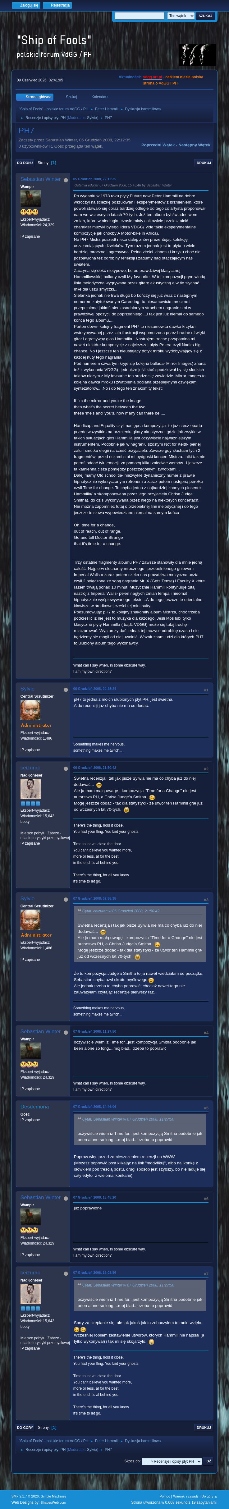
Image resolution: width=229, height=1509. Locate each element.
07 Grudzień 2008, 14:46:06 (94, 1106)
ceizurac (30, 768)
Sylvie (92, 118)
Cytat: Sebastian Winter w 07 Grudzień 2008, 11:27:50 (128, 1119)
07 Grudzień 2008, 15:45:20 (94, 1197)
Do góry (25, 1427)
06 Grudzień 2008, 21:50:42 (94, 767)
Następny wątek (194, 145)
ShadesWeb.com (53, 1502)
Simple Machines (53, 1496)
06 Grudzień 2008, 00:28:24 (94, 688)
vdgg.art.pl (152, 77)
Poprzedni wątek (158, 145)
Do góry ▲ (210, 1496)
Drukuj (204, 163)
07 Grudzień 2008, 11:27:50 (94, 1031)
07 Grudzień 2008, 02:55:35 (94, 898)
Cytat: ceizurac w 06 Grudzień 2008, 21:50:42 (120, 911)
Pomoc (165, 1496)
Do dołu (25, 163)
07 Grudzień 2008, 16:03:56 (94, 1272)
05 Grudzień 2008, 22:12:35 (94, 179)
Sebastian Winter (41, 179)
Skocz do (132, 1461)
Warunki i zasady (186, 1496)
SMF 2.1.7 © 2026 (25, 1496)
